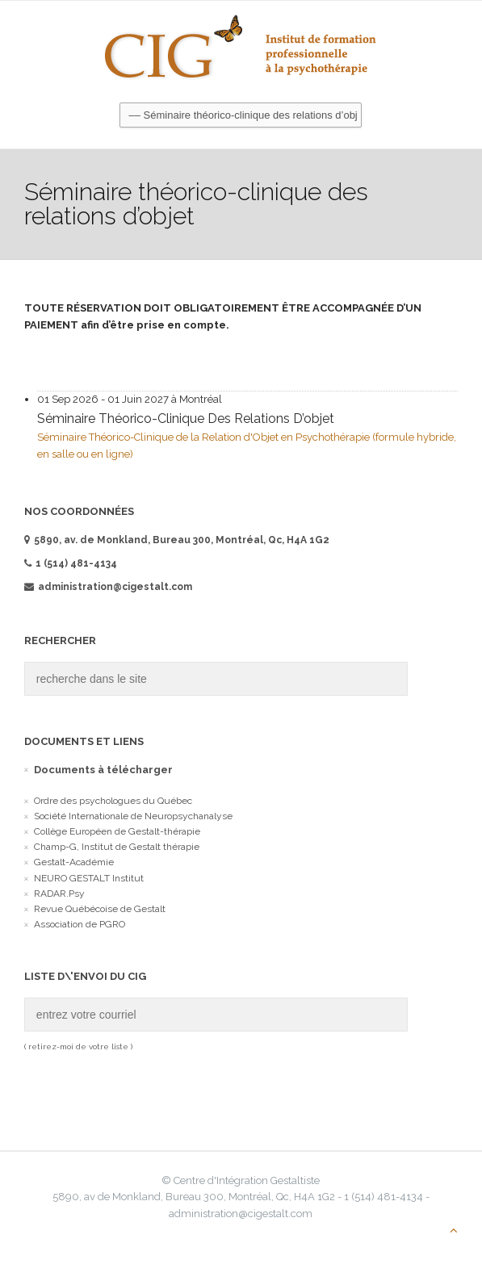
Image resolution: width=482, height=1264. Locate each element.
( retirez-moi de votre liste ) (78, 1046)
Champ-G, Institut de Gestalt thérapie (116, 846)
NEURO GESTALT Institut (89, 878)
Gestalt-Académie (74, 862)
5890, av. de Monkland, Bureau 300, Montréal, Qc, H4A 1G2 (176, 540)
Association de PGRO (79, 924)
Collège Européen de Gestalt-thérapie (117, 831)
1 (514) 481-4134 (76, 563)
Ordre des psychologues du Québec (113, 800)
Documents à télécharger (103, 770)
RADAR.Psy (59, 893)
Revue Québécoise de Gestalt (100, 909)
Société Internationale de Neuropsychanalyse (133, 816)
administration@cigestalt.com (108, 586)
